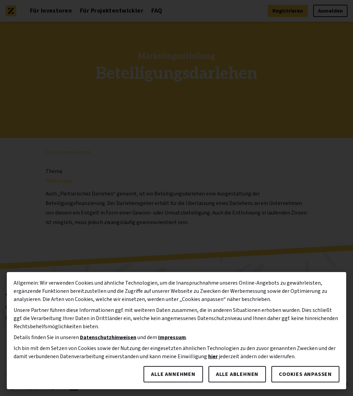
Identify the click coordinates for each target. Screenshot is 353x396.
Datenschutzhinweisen (108, 337)
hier (213, 356)
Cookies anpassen (305, 374)
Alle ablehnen (237, 374)
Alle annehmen (173, 374)
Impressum (172, 337)
